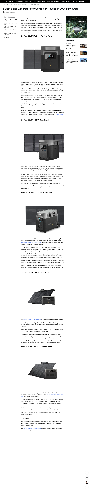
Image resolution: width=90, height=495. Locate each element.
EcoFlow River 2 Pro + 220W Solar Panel (10, 34)
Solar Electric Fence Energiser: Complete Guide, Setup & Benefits (72, 61)
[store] (81, 1)
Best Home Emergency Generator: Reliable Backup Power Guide (72, 47)
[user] (77, 1)
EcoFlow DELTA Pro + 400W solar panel (31, 242)
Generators (68, 43)
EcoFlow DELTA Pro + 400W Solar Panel (10, 27)
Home (4, 4)
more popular (44, 239)
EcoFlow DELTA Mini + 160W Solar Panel (10, 20)
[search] (74, 1)
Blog (8, 4)
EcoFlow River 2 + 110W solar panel (32, 319)
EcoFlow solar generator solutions (32, 428)
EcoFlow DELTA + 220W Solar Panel (10, 24)
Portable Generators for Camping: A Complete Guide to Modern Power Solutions (72, 54)
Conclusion (6, 37)
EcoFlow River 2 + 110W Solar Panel (10, 30)
